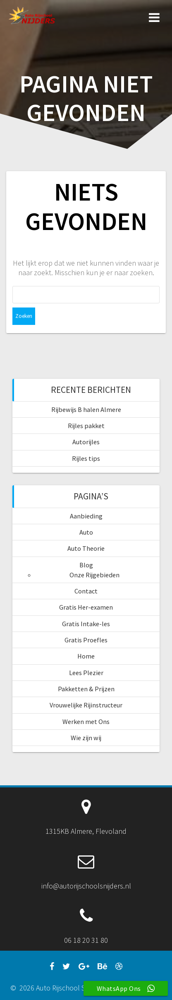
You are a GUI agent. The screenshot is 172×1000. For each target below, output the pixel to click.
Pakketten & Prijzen (86, 689)
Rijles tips (86, 458)
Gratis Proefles (86, 640)
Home (86, 656)
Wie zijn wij (86, 738)
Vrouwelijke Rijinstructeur (86, 705)
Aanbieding (86, 516)
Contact (86, 591)
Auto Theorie (86, 548)
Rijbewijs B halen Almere (86, 409)
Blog (86, 565)
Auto (86, 532)
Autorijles (86, 442)
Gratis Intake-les (86, 624)
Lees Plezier (86, 672)
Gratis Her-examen (86, 607)
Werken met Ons (86, 721)
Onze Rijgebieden (94, 575)
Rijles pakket (86, 425)
